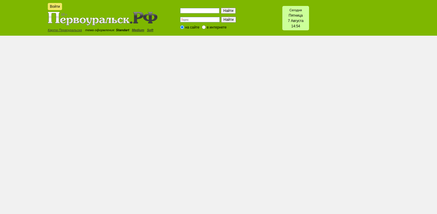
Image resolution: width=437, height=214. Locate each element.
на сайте (192, 27)
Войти (55, 6)
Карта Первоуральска (65, 30)
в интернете (217, 27)
